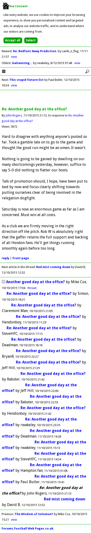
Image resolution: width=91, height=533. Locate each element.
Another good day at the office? (35, 282)
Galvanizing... (22, 63)
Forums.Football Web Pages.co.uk (27, 528)
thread (32, 288)
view (14, 56)
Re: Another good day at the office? (39, 293)
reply (5, 258)
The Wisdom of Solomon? (33, 514)
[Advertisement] (45, 99)
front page (20, 258)
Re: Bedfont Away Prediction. (35, 51)
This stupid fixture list (26, 79)
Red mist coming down (53, 267)
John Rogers (14, 115)
